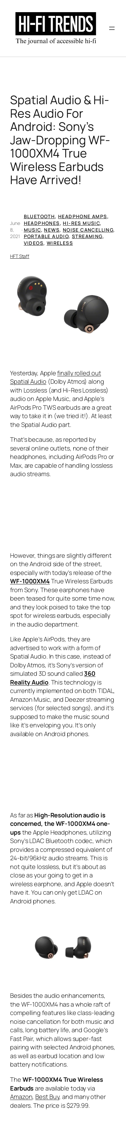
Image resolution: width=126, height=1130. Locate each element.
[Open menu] (112, 28)
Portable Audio (46, 236)
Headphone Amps (82, 216)
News (51, 230)
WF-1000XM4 (30, 581)
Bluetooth (39, 216)
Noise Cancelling (88, 230)
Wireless (60, 243)
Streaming (87, 236)
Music (32, 230)
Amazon (21, 1097)
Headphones (42, 223)
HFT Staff (19, 256)
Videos (33, 243)
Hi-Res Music (81, 223)
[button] (63, 304)
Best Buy (47, 1097)
